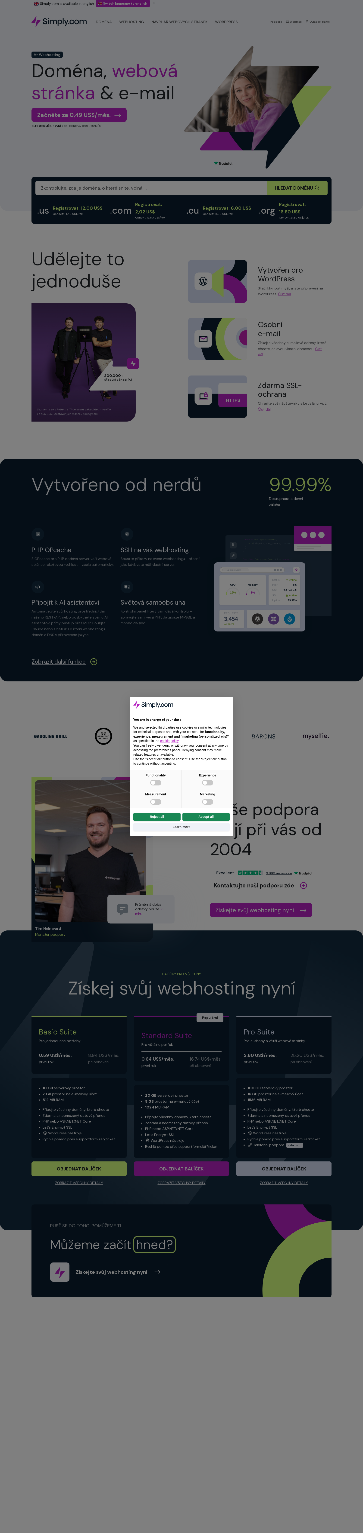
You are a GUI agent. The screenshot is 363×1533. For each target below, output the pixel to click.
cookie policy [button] (169, 741)
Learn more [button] (181, 827)
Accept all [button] (206, 817)
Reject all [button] (157, 817)
